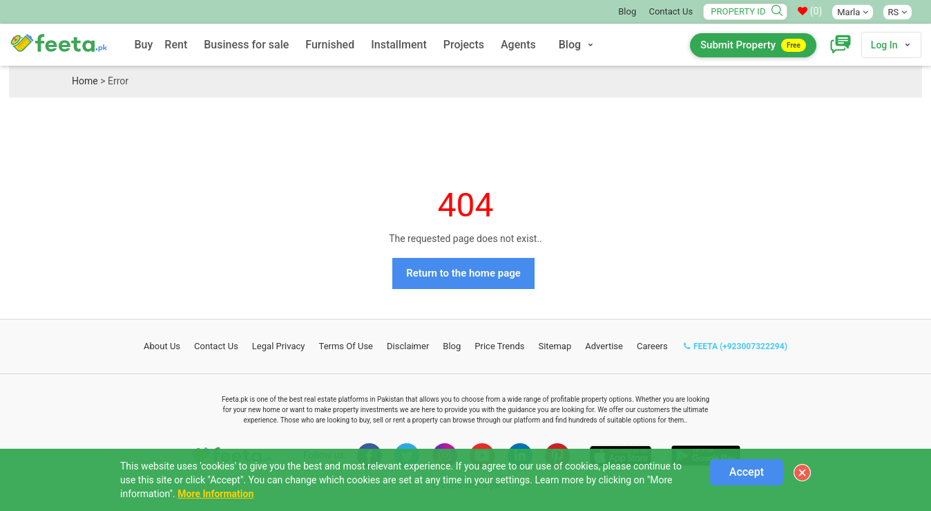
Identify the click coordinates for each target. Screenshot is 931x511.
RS (897, 12)
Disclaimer (408, 346)
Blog (627, 11)
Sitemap (554, 346)
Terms (346, 346)
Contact (216, 346)
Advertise (604, 346)
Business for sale (246, 44)
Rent (175, 44)
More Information (215, 493)
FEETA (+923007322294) (735, 346)
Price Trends (499, 346)
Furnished (329, 44)
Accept (746, 472)
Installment (399, 44)
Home (85, 80)
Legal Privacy (278, 346)
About (162, 346)
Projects (463, 44)
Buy (143, 44)
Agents (518, 44)
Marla (852, 12)
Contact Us (671, 11)
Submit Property (753, 45)
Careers (652, 346)
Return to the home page (463, 273)
